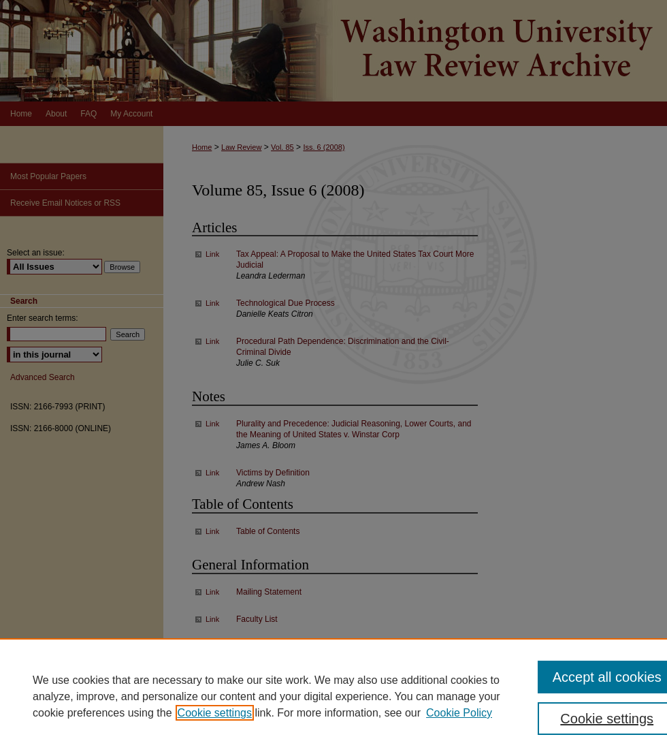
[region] (333, 696)
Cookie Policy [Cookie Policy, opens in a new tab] (459, 713)
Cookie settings (215, 713)
